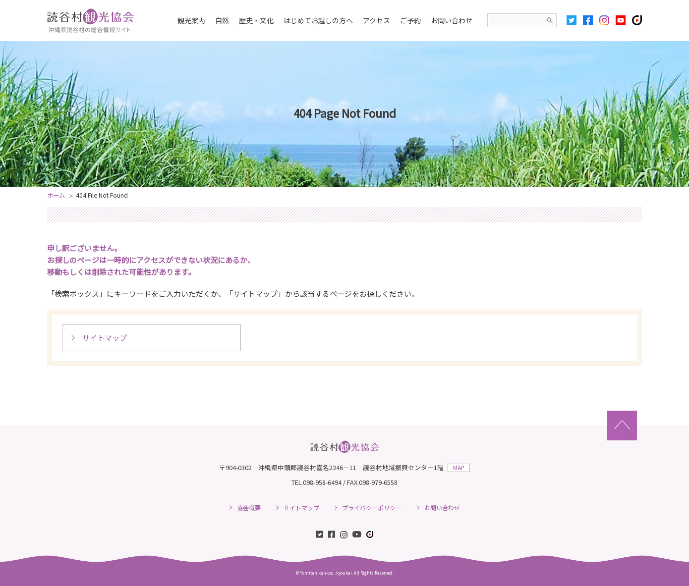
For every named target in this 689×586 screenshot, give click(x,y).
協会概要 (249, 507)
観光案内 (191, 20)
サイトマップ (104, 337)
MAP (458, 468)
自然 (222, 20)
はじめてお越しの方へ (318, 20)
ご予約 (410, 20)
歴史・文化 (256, 20)
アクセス (376, 20)
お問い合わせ (451, 20)
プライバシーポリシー (372, 507)
